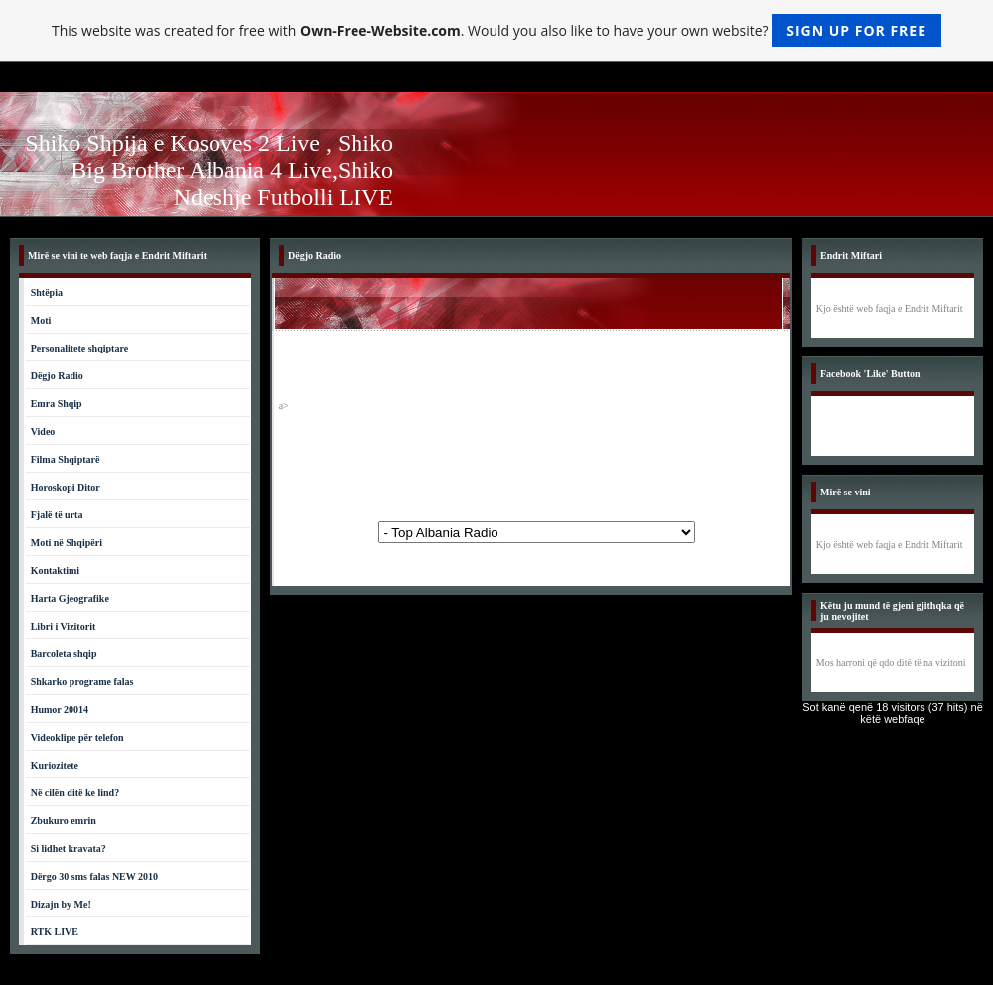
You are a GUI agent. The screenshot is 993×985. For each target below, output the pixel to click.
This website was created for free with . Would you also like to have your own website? (496, 30)
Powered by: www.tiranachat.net (536, 532)
